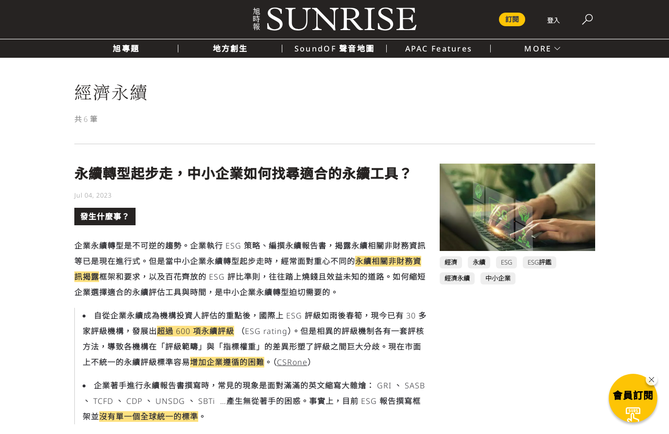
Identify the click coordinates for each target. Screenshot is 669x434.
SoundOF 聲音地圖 (334, 48)
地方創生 (230, 48)
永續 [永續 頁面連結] (479, 262)
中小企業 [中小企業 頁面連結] (498, 278)
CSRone (292, 362)
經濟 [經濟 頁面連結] (451, 262)
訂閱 (512, 19)
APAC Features (439, 48)
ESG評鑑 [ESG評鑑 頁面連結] (539, 262)
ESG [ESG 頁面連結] (506, 262)
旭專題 (126, 48)
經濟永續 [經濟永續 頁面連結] (457, 278)
